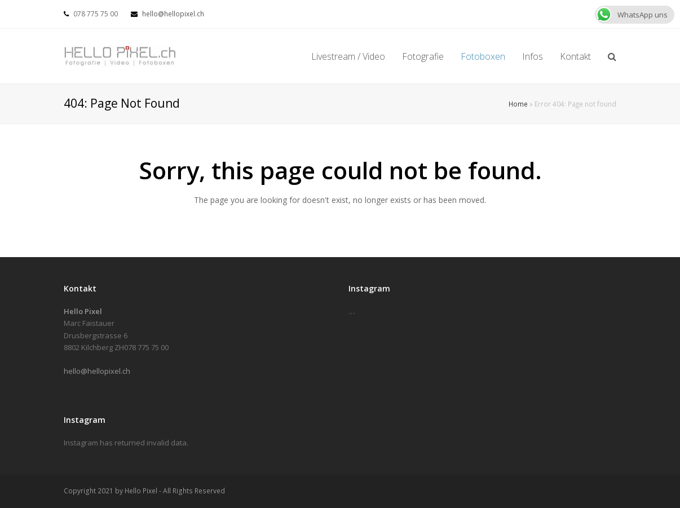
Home (518, 103)
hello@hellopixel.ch (173, 14)
